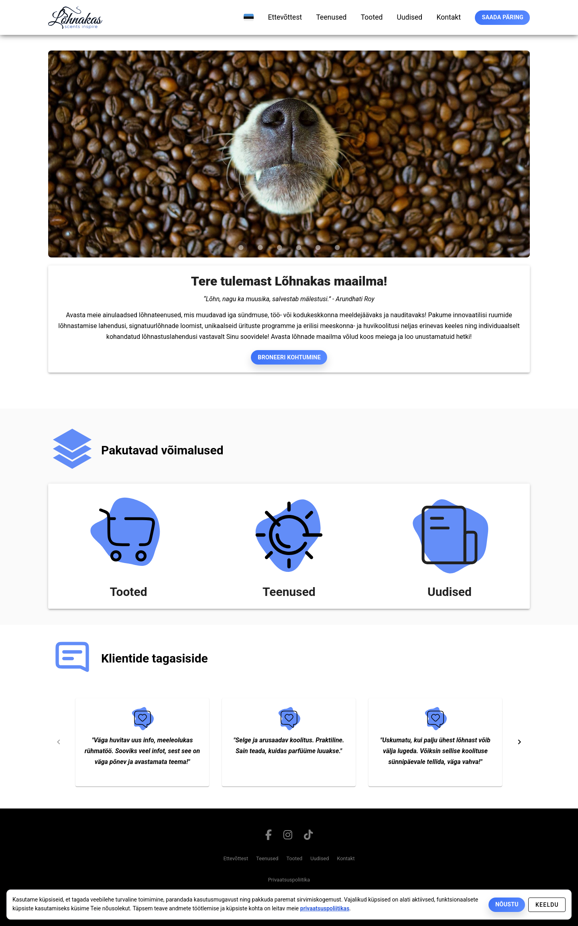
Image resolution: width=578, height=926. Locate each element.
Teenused (267, 858)
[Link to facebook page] (269, 837)
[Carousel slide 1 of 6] (240, 247)
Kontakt (346, 858)
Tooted (294, 858)
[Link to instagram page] (288, 837)
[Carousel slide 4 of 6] (298, 247)
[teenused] (331, 17)
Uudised (319, 858)
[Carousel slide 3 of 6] (279, 247)
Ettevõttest (235, 858)
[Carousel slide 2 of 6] (260, 247)
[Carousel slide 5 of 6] (317, 247)
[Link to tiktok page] (308, 837)
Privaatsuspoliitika (289, 880)
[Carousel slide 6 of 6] (337, 247)
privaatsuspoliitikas (325, 908)
